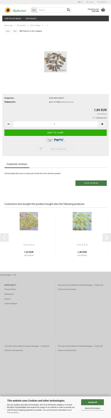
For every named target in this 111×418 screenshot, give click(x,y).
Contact (7, 299)
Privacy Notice (13, 412)
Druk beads (31, 18)
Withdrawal (9, 294)
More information (92, 408)
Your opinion (91, 183)
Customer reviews (17, 164)
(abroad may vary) (67, 102)
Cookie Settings (10, 303)
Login (90, 2)
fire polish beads (13, 18)
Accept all (92, 402)
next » (8, 31)
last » (15, 31)
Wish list (102, 2)
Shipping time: (10, 102)
